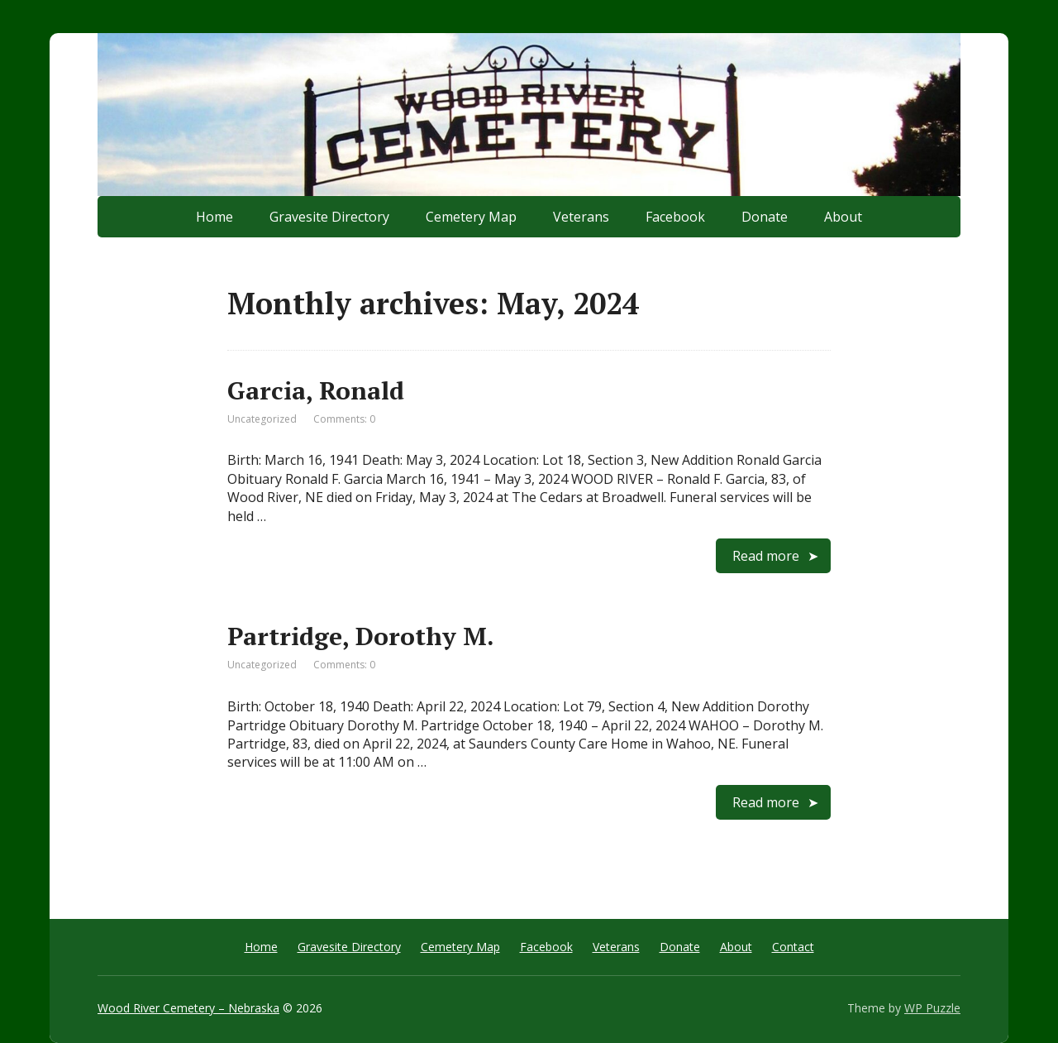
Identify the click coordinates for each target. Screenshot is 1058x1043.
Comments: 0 (344, 419)
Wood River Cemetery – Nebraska (188, 1008)
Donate (764, 217)
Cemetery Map (471, 217)
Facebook (675, 217)
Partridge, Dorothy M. (360, 636)
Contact (793, 946)
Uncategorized (262, 419)
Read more (765, 556)
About (843, 217)
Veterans (581, 217)
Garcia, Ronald (315, 390)
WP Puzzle (932, 1008)
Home (214, 217)
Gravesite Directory (329, 217)
